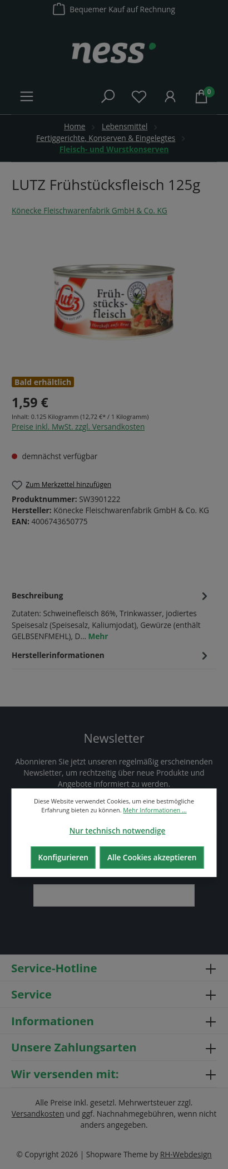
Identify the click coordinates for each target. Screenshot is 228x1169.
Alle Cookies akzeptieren (152, 857)
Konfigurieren (63, 857)
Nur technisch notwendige (118, 830)
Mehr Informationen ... (154, 810)
